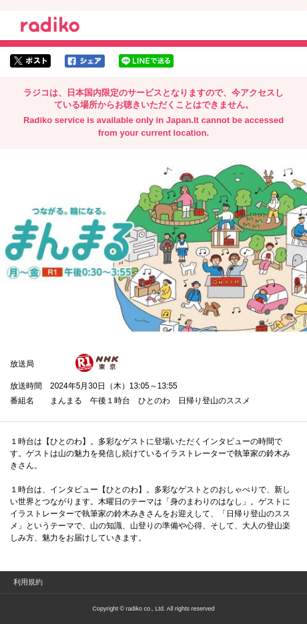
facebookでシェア (85, 61)
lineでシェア (146, 61)
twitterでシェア (30, 61)
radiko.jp (50, 27)
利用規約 (28, 582)
